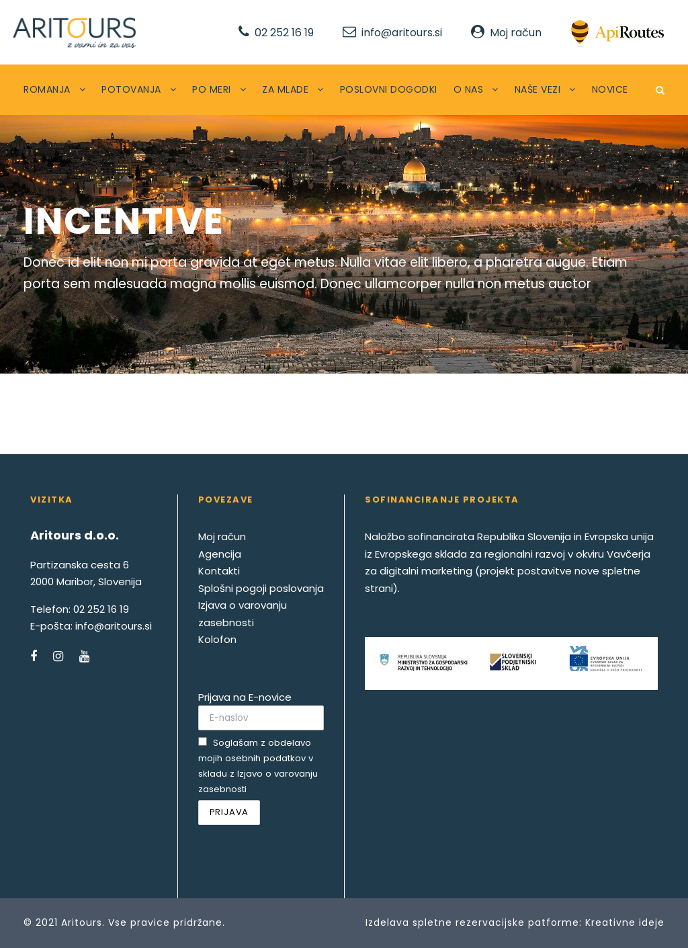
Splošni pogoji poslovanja (261, 588)
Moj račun (516, 32)
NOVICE (610, 89)
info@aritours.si (401, 32)
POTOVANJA (131, 89)
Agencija (219, 554)
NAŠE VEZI (538, 89)
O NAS (469, 89)
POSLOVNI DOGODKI (388, 89)
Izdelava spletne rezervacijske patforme (472, 922)
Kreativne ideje (624, 922)
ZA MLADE (285, 89)
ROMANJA (47, 89)
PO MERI (211, 89)
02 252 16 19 (284, 32)
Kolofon (217, 639)
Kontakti (219, 571)
